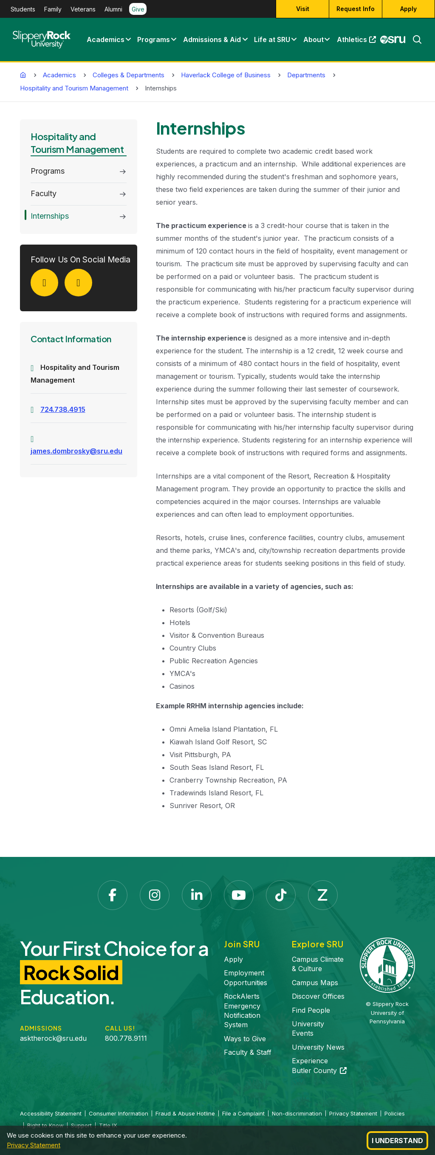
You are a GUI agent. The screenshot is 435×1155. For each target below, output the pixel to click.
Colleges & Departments (128, 75)
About (313, 39)
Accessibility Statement (51, 1113)
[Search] (413, 39)
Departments (306, 75)
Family (53, 9)
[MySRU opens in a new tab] (393, 39)
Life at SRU (272, 39)
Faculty (43, 193)
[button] (128, 39)
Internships (50, 215)
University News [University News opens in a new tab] (318, 1047)
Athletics (358, 41)
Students (23, 9)
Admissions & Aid (212, 39)
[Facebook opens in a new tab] (112, 895)
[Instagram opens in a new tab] (154, 895)
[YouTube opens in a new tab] (239, 895)
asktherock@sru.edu (53, 1038)
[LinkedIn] (82, 285)
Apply (233, 959)
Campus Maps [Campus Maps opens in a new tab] (315, 982)
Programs (153, 39)
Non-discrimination (297, 1113)
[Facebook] (48, 285)
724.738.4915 (62, 409)
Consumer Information (118, 1113)
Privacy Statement (33, 1145)
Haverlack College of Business (226, 75)
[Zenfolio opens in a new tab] (323, 895)
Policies (394, 1113)
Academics (105, 39)
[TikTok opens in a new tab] (281, 895)
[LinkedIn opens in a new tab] (197, 895)
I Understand (397, 1140)
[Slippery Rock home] (42, 39)
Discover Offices (318, 996)
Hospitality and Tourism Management (74, 88)
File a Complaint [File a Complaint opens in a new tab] (243, 1113)
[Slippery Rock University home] (387, 964)
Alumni (113, 9)
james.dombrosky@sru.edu (76, 451)
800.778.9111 (126, 1038)
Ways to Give (245, 1038)
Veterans (83, 9)
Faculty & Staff (247, 1052)
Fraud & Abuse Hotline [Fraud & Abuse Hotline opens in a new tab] (185, 1113)
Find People (311, 1010)
